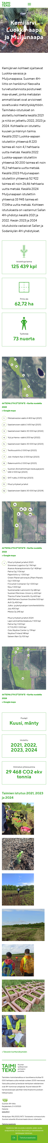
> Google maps (9, 411)
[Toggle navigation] (29, 4)
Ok (14, 1138)
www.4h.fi (5, 1112)
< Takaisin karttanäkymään (14, 1052)
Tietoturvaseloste (9, 1124)
